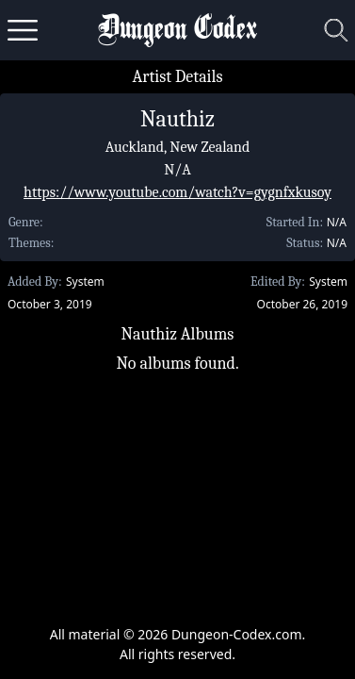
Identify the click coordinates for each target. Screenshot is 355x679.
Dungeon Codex (177, 30)
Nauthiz (177, 119)
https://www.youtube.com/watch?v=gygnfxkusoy (177, 192)
